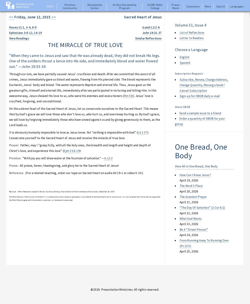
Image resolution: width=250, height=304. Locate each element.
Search (220, 6)
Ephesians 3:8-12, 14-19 (25, 33)
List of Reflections (192, 33)
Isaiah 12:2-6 (151, 27)
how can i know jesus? (195, 175)
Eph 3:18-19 (72, 151)
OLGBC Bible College (155, 6)
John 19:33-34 (34, 66)
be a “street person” (194, 230)
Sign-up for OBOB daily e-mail (200, 96)
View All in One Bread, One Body (196, 166)
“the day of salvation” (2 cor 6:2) (202, 208)
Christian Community (70, 6)
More (208, 6)
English (184, 57)
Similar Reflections (148, 38)
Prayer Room (176, 6)
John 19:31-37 (152, 33)
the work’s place (191, 186)
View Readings (19, 38)
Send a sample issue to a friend (200, 113)
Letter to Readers (192, 38)
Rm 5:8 (128, 96)
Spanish (185, 63)
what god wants (191, 219)
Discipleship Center (94, 6)
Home (49, 6)
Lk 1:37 (142, 132)
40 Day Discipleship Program (125, 6)
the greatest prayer (193, 197)
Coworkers (193, 6)
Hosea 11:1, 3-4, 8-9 (23, 27)
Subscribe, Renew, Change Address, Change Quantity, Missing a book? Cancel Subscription (204, 85)
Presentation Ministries (25, 5)
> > (53, 17)
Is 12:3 (108, 158)
